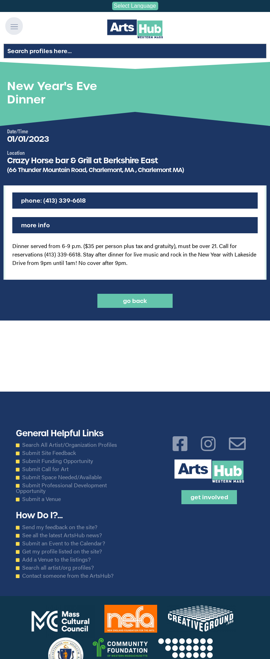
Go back (135, 301)
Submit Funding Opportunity (57, 461)
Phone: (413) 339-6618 (53, 200)
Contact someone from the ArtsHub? (68, 575)
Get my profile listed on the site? (62, 551)
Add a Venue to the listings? (56, 559)
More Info (35, 225)
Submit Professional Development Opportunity (61, 488)
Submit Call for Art (45, 469)
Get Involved (209, 497)
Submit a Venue (41, 499)
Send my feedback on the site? (59, 527)
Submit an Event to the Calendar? (63, 543)
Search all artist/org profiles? (58, 567)
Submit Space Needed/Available (62, 477)
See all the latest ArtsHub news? (62, 535)
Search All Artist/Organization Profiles (69, 445)
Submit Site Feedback (49, 453)
